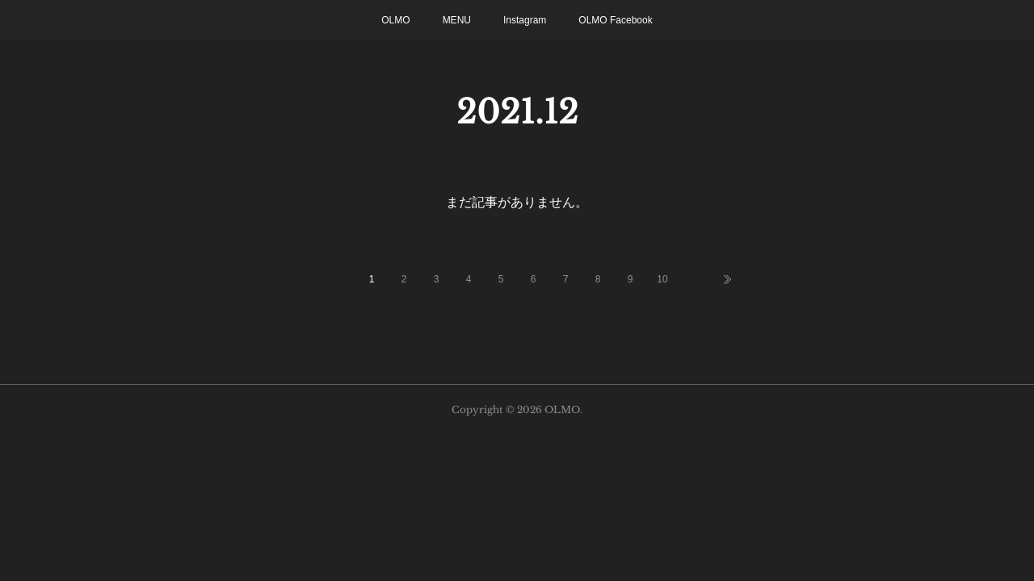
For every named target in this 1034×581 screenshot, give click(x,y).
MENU (457, 20)
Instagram (524, 20)
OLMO (395, 20)
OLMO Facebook (615, 20)
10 (662, 279)
